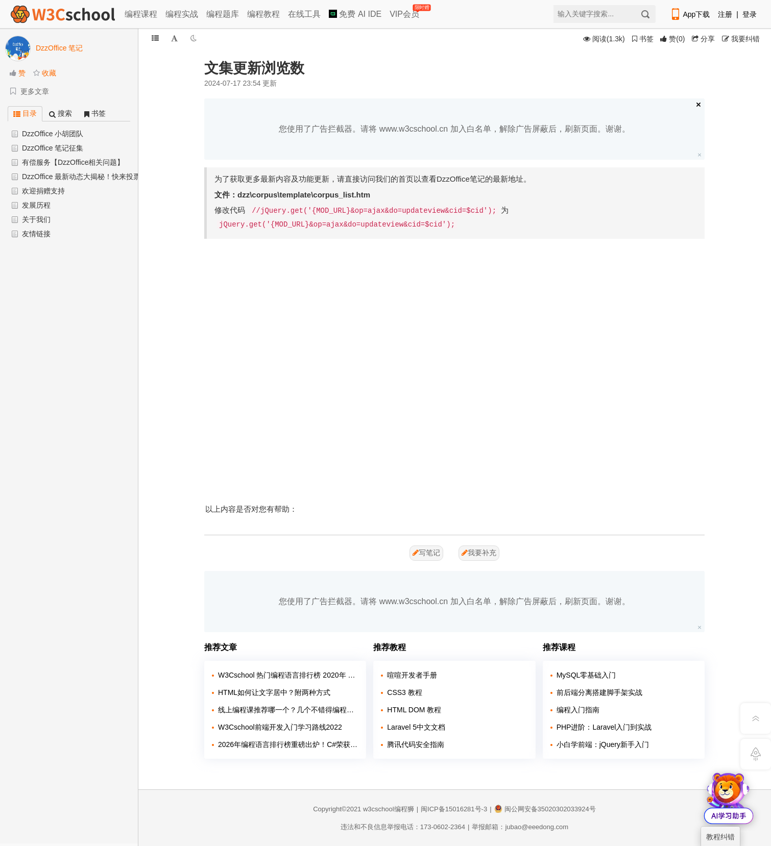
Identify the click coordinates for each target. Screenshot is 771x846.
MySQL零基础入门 (586, 675)
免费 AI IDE (355, 14)
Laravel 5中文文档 (416, 727)
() (672, 39)
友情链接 (36, 234)
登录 (749, 14)
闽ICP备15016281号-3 (454, 809)
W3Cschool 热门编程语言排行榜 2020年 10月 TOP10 (288, 675)
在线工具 (304, 14)
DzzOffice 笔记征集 (52, 148)
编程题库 (222, 14)
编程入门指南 (578, 710)
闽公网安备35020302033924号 (545, 809)
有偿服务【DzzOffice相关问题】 (73, 162)
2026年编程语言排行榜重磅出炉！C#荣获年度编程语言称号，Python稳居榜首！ (288, 744)
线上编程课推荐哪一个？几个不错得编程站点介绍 (288, 710)
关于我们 (36, 219)
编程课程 (141, 14)
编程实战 (181, 14)
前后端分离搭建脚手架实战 (599, 692)
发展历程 (36, 205)
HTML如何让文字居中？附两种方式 (274, 692)
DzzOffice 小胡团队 (52, 134)
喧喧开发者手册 (412, 675)
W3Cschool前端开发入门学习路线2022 (280, 727)
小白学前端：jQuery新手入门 (603, 744)
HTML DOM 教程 (414, 710)
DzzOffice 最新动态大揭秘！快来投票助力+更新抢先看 (108, 176)
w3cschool (378, 809)
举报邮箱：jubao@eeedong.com (520, 827)
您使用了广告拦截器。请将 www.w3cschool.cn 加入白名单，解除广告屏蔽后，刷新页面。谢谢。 (454, 129)
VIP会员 (405, 12)
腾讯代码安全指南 (415, 744)
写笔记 (426, 553)
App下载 (690, 14)
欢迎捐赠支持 (43, 191)
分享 (703, 39)
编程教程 (263, 14)
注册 (725, 14)
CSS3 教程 (404, 692)
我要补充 (479, 553)
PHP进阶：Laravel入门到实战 (604, 727)
